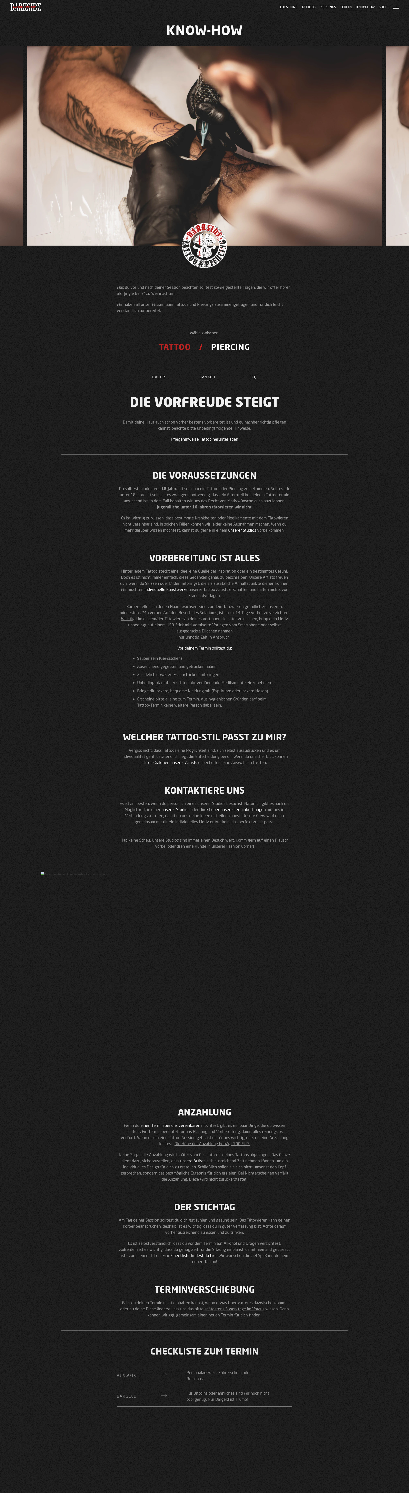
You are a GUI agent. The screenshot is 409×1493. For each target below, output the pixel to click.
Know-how (365, 7)
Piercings (328, 7)
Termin (346, 7)
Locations (288, 7)
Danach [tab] (207, 377)
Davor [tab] (158, 377)
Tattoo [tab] (175, 347)
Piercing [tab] (230, 347)
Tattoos (308, 7)
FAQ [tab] (253, 377)
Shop (383, 7)
